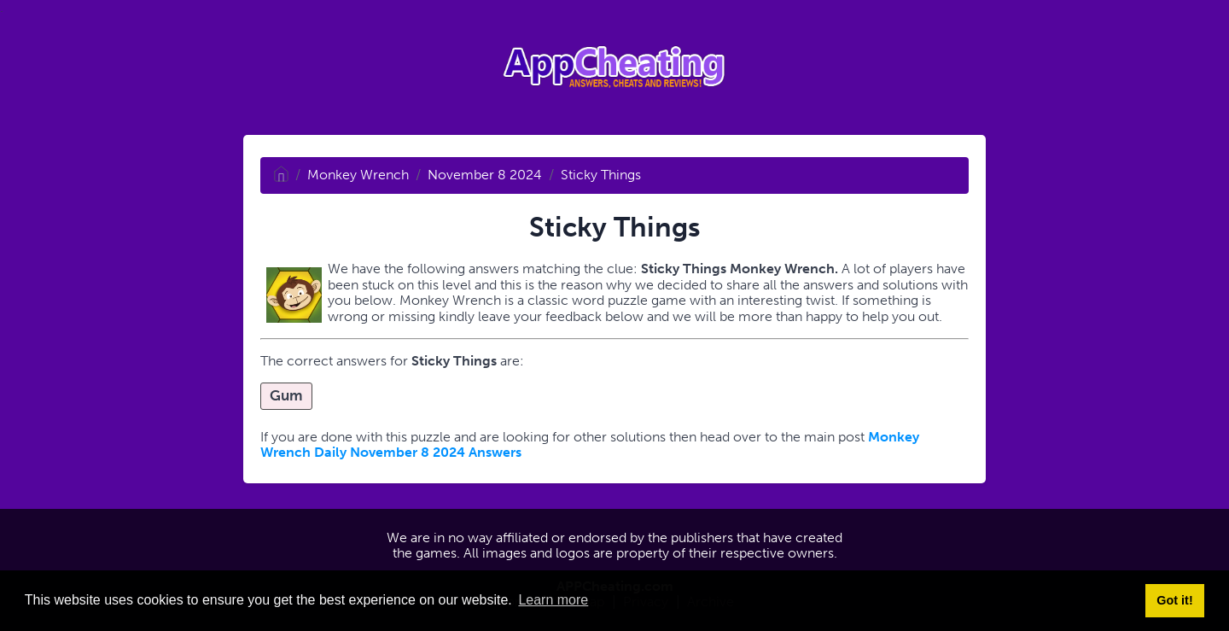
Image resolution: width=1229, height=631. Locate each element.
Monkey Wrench (358, 175)
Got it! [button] (1174, 600)
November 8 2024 (485, 175)
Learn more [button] (553, 600)
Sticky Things (601, 175)
